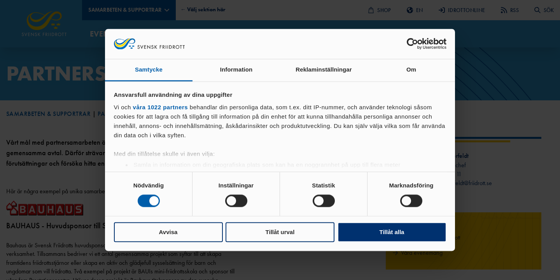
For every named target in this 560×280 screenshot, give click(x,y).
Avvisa (168, 232)
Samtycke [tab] (149, 69)
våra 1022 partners (160, 107)
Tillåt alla (392, 232)
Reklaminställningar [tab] (324, 69)
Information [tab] (236, 69)
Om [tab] (411, 69)
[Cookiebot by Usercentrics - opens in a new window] (412, 44)
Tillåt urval (280, 232)
